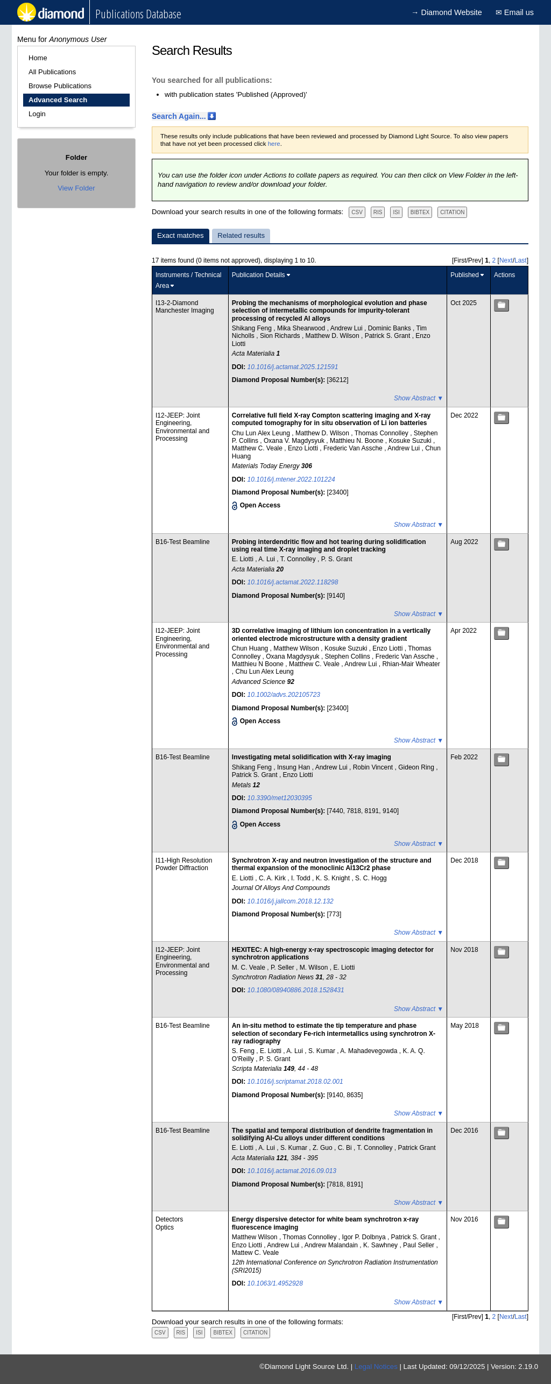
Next (506, 260)
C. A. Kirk (273, 878)
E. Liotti (243, 559)
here (274, 143)
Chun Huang (251, 648)
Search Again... (179, 116)
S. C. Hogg (371, 878)
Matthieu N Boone (258, 664)
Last (520, 260)
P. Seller (283, 967)
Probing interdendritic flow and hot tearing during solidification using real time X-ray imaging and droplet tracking (329, 545)
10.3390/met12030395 (280, 798)
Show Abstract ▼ (418, 398)
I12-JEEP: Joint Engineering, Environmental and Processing (182, 427)
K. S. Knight (334, 878)
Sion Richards (281, 336)
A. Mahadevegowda (369, 1051)
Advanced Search (58, 100)
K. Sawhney (381, 1245)
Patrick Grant (416, 1148)
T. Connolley (298, 559)
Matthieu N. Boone (357, 440)
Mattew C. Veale (255, 1252)
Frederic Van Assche (353, 448)
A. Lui (267, 559)
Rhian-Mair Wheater (411, 664)
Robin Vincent (374, 767)
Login (37, 114)
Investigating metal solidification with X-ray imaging (311, 757)
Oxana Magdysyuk (293, 656)
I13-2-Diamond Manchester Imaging (185, 306)
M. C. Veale (249, 967)
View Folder (76, 188)
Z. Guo (323, 1148)
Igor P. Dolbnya (364, 1237)
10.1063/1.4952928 (275, 1283)
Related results (241, 235)
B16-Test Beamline (183, 542)
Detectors (169, 1219)
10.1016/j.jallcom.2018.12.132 (291, 901)
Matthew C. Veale (258, 448)
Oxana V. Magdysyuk (295, 440)
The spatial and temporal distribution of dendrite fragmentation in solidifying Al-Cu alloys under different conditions (332, 1134)
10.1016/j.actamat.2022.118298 (293, 582)
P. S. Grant (336, 559)
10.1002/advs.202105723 (284, 694)
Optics (165, 1227)
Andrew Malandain (332, 1245)
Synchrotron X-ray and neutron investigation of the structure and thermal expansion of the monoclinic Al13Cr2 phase (332, 864)
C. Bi (346, 1148)
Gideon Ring (417, 767)
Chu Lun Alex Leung (262, 433)
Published (464, 275)
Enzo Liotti (304, 448)
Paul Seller (419, 1245)
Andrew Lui (347, 328)
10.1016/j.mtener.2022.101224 (291, 479)
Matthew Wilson (297, 648)
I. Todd (301, 878)
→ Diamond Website (446, 12)
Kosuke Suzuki (410, 440)
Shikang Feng (252, 328)
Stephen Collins (348, 656)
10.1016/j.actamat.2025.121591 (293, 367)
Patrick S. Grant (388, 336)
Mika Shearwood (302, 328)
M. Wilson (315, 967)
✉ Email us (515, 12)
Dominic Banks (390, 328)
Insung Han (294, 767)
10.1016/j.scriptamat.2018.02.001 (295, 1081)
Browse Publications (60, 86)
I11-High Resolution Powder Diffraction (184, 864)
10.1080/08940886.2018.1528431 (296, 990)
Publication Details (258, 275)
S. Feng (244, 1051)
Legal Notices (376, 1366)
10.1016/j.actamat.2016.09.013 (292, 1171)
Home (38, 58)
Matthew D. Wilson (333, 336)
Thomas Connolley (382, 433)
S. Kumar (322, 1051)
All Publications (52, 72)
